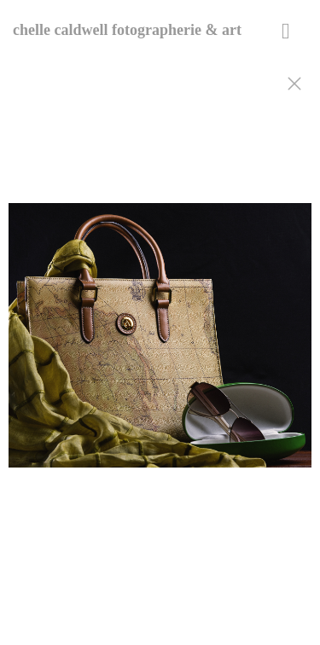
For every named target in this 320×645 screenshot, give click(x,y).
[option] (160, 344)
